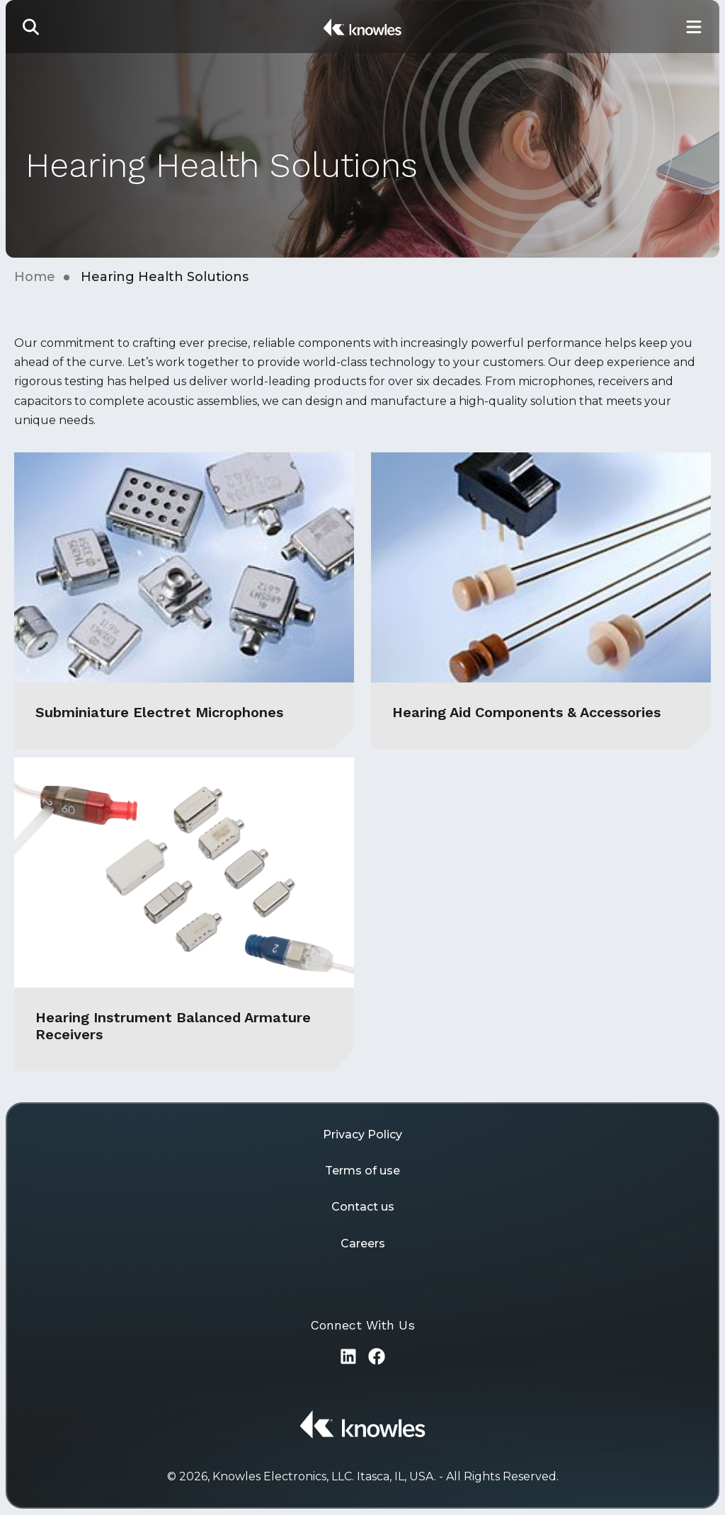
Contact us (362, 1206)
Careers (363, 1243)
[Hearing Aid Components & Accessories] (541, 600)
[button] (31, 26)
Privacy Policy (362, 1134)
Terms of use (362, 1170)
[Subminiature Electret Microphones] (184, 600)
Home (34, 277)
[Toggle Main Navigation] (693, 26)
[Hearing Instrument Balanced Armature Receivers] (184, 914)
